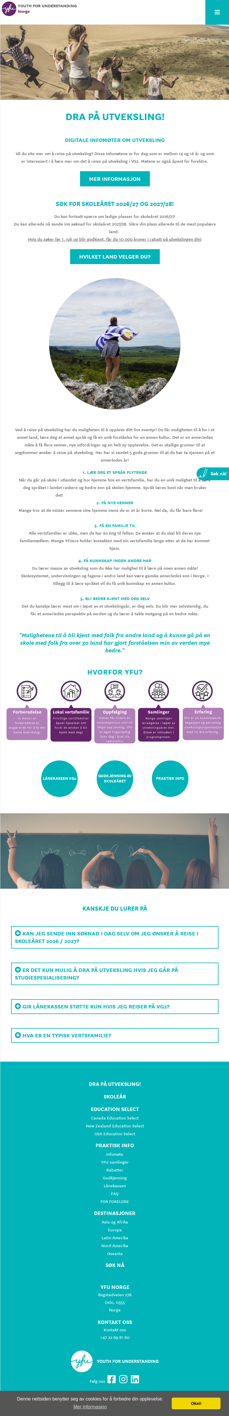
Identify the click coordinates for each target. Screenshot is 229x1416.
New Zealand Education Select (115, 1126)
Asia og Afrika (115, 1222)
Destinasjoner (115, 1213)
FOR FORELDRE (114, 1201)
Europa (115, 1230)
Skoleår (115, 1096)
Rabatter (114, 1170)
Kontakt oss (115, 1329)
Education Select (115, 1109)
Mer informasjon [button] (90, 1406)
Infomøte (114, 1154)
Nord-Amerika (114, 1245)
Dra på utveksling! (115, 1084)
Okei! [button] (196, 1403)
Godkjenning (115, 1178)
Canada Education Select (115, 1118)
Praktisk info (115, 1145)
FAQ (115, 1193)
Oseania (115, 1253)
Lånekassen (115, 1185)
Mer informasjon (114, 178)
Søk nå (114, 1265)
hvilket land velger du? (114, 256)
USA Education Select (115, 1133)
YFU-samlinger (115, 1162)
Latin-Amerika (115, 1237)
